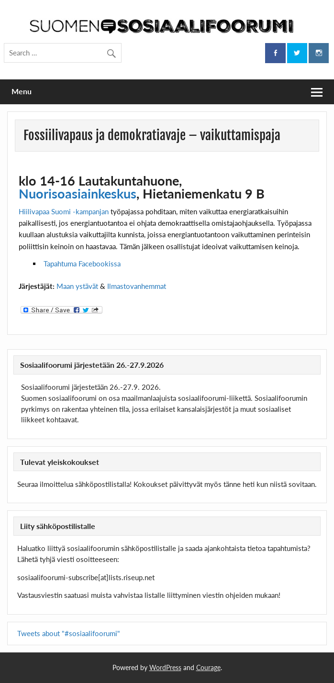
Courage (208, 667)
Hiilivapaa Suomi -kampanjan (64, 211)
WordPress (165, 667)
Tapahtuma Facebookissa (82, 263)
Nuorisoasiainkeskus (77, 193)
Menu (21, 91)
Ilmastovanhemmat (136, 286)
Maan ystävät (77, 286)
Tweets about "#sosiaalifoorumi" (68, 633)
